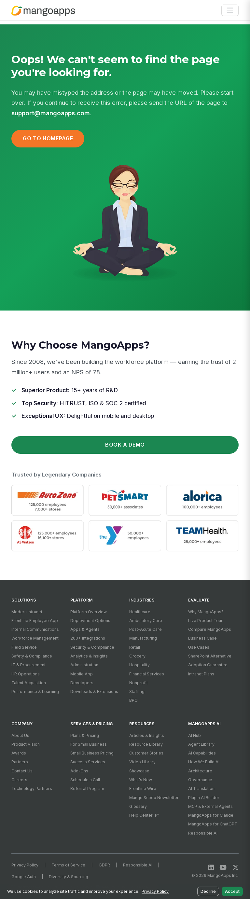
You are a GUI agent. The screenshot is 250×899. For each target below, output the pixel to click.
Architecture (200, 770)
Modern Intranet (26, 611)
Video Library (142, 761)
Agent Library (201, 744)
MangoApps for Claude (210, 815)
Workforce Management (35, 638)
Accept (232, 891)
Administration (84, 664)
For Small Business (88, 744)
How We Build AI (203, 761)
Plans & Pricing (84, 735)
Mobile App (81, 673)
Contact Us (22, 770)
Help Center (143, 815)
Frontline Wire (142, 788)
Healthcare (139, 611)
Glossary (138, 806)
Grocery (137, 656)
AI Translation (201, 788)
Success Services (87, 761)
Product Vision (25, 744)
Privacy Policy (24, 865)
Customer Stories (146, 753)
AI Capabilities (202, 753)
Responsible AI (202, 833)
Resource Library (146, 744)
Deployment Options (90, 620)
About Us (20, 735)
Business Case (202, 638)
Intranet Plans (201, 673)
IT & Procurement (28, 664)
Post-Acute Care (145, 629)
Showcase (139, 770)
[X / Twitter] (235, 867)
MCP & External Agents (210, 806)
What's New (140, 779)
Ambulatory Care (145, 620)
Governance (200, 779)
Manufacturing (143, 638)
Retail (134, 647)
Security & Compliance (92, 647)
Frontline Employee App (34, 620)
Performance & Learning (35, 691)
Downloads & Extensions (94, 691)
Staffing (137, 691)
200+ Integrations (87, 638)
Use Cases (198, 647)
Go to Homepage (48, 138)
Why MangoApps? (206, 611)
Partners (19, 761)
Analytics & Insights (89, 656)
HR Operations (25, 673)
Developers (81, 682)
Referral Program (87, 788)
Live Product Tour (205, 620)
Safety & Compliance (31, 656)
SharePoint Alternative (209, 656)
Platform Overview (88, 611)
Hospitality (139, 664)
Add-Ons (79, 770)
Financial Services (146, 673)
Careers (19, 779)
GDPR (104, 865)
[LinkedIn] (211, 867)
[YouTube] (223, 867)
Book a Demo (125, 445)
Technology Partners (31, 788)
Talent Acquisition (28, 682)
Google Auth (23, 876)
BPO (133, 700)
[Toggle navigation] (230, 10)
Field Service (24, 647)
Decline (208, 891)
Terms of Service (68, 865)
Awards (18, 753)
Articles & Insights (146, 735)
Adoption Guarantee (208, 664)
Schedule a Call (85, 779)
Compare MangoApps (209, 629)
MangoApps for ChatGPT (212, 824)
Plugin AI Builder (203, 797)
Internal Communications (35, 629)
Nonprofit (138, 682)
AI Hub (194, 735)
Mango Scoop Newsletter (154, 797)
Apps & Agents (85, 629)
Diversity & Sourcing (68, 876)
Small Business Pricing (92, 753)
